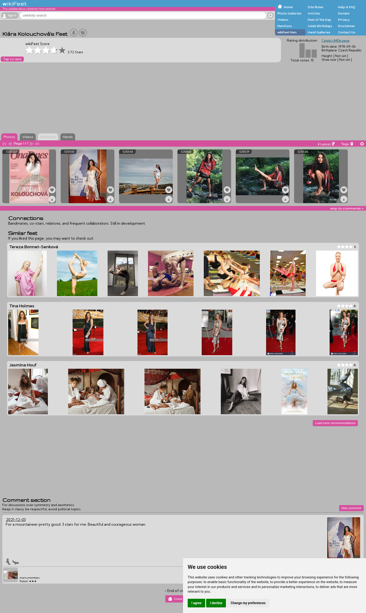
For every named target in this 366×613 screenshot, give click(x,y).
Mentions (284, 25)
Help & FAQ (346, 7)
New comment (351, 508)
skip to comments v (347, 208)
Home (288, 7)
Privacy (344, 19)
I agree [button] (196, 603)
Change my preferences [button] (248, 603)
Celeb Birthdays (320, 25)
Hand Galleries (319, 32)
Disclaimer (346, 25)
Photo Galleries (289, 13)
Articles (314, 13)
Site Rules (315, 7)
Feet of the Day (319, 19)
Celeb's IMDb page (336, 41)
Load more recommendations (335, 423)
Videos (282, 19)
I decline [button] (216, 603)
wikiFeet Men (286, 32)
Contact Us (346, 32)
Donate (343, 13)
